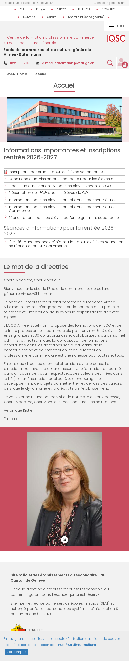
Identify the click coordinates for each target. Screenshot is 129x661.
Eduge (40, 9)
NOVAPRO (108, 9)
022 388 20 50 (21, 63)
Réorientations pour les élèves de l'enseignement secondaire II (65, 217)
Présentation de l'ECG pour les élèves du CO (48, 192)
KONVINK (29, 17)
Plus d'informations (81, 645)
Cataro (51, 17)
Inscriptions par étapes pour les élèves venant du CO (57, 171)
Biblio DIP (84, 9)
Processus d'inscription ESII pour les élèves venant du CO (60, 185)
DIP (22, 9)
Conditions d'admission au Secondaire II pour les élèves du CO (65, 178)
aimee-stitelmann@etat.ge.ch (68, 63)
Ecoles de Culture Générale (31, 43)
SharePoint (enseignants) (86, 17)
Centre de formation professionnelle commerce (50, 37)
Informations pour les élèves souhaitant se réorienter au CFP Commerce (63, 208)
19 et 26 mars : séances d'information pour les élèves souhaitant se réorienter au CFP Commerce (67, 243)
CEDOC (61, 9)
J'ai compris (16, 652)
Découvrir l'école (16, 74)
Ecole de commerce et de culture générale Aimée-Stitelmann (47, 52)
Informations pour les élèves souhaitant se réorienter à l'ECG (63, 199)
